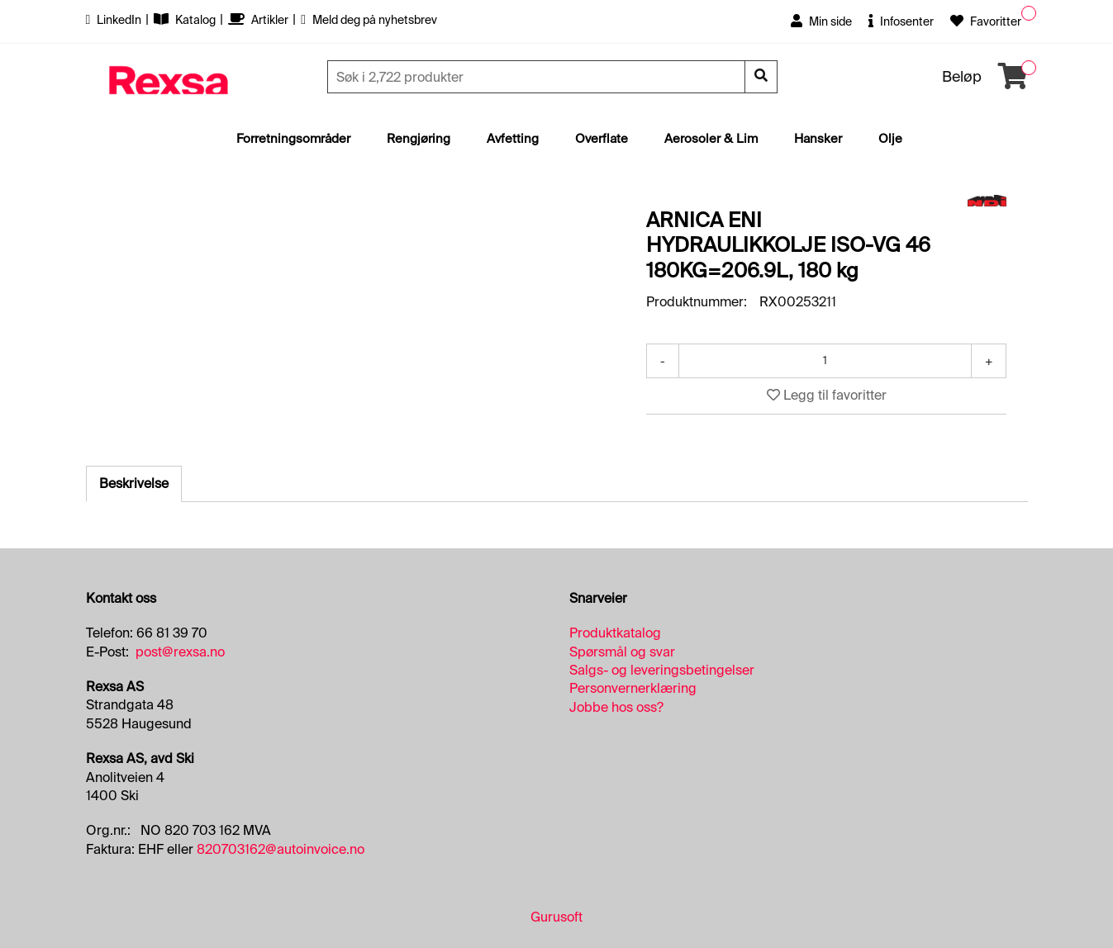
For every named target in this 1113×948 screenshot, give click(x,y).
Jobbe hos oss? (616, 707)
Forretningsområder (293, 138)
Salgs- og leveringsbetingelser (661, 670)
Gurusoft (556, 917)
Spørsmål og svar (622, 652)
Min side (821, 21)
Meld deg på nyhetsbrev (369, 19)
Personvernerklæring (633, 688)
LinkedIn (115, 19)
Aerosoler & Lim (711, 138)
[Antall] (825, 361)
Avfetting (513, 138)
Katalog (186, 19)
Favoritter (985, 21)
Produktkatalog (615, 633)
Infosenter (901, 21)
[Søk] (538, 76)
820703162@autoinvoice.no (280, 849)
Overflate (601, 138)
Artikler (259, 19)
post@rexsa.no (180, 652)
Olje (890, 138)
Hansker (818, 138)
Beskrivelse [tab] (134, 483)
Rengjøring (418, 138)
